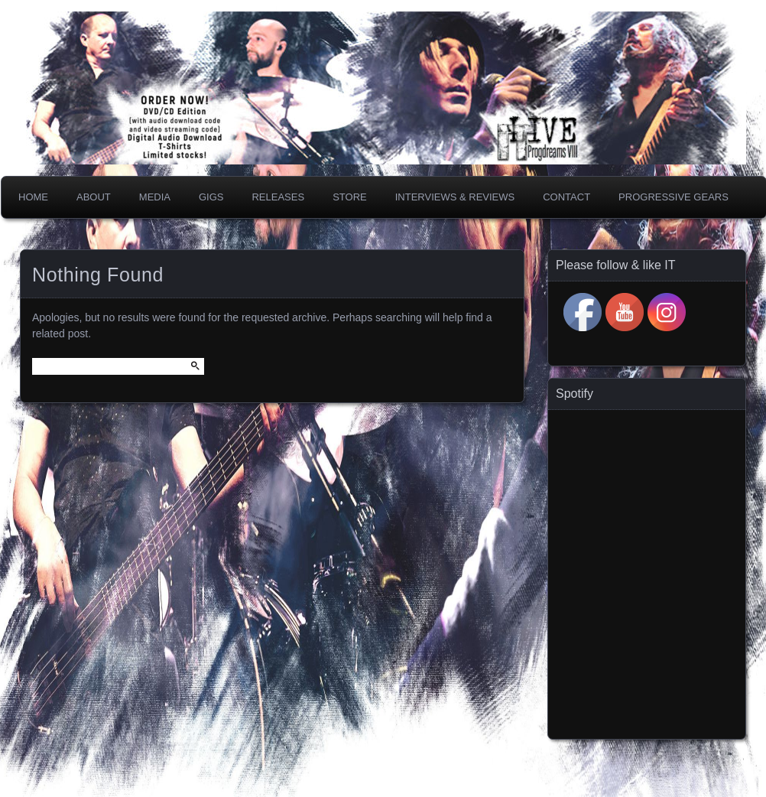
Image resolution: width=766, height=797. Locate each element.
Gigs (211, 197)
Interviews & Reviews (455, 197)
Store (350, 197)
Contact (566, 197)
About (93, 197)
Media (154, 197)
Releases (278, 197)
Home (33, 197)
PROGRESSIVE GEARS (673, 197)
